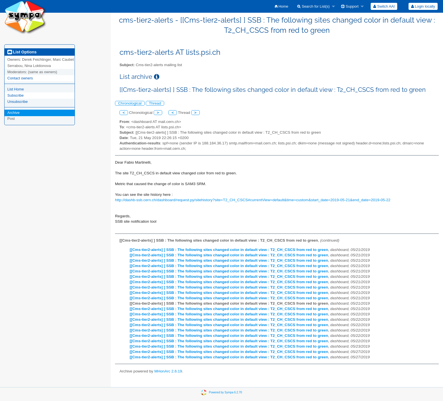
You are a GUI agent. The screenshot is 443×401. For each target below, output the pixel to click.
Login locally (423, 6)
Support (350, 6)
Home (281, 6)
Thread (155, 103)
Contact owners (20, 78)
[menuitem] (281, 6)
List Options (21, 52)
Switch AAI (384, 6)
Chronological (130, 103)
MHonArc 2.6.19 (168, 371)
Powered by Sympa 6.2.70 (225, 392)
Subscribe (15, 95)
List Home (15, 89)
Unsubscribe (17, 101)
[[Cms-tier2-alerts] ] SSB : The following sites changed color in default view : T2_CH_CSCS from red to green (229, 250)
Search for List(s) (313, 6)
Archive (13, 112)
